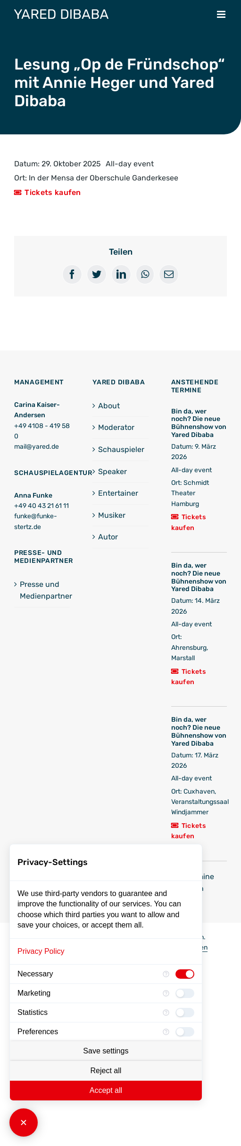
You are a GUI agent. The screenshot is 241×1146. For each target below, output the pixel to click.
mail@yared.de (36, 447)
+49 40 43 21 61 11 (41, 506)
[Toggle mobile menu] (222, 14)
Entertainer (118, 493)
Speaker (112, 471)
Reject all (105, 1071)
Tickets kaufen (53, 192)
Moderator (116, 427)
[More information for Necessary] (166, 974)
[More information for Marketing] (166, 993)
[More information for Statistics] (166, 1012)
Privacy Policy (41, 951)
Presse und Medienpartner (42, 590)
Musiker (111, 515)
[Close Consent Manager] (23, 1122)
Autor (108, 536)
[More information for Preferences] (166, 1031)
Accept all (106, 1090)
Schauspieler (120, 449)
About (109, 405)
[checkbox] (184, 974)
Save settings (105, 1051)
